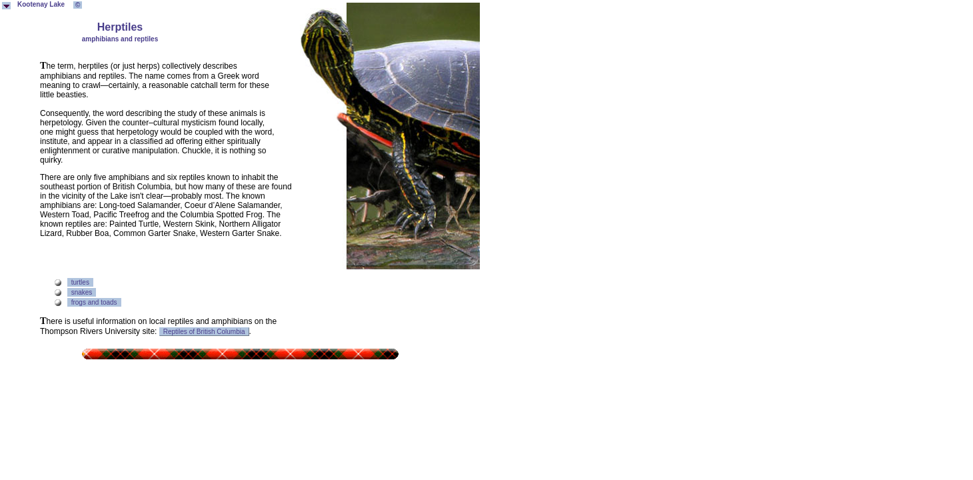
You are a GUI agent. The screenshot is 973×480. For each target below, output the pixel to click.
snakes (82, 292)
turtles (80, 282)
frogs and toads (94, 302)
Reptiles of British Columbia (204, 331)
